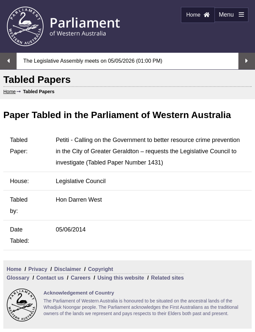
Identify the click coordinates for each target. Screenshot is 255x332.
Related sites (167, 278)
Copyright (100, 269)
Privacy (37, 269)
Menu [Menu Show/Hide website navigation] (229, 16)
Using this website (120, 278)
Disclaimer (67, 269)
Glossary (18, 278)
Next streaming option (246, 61)
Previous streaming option (8, 61)
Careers (81, 278)
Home (198, 15)
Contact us (50, 278)
